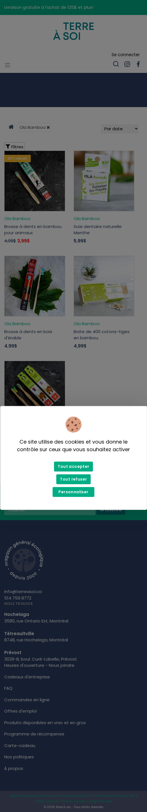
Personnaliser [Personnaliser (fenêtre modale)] (73, 492)
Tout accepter (73, 466)
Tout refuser (73, 479)
